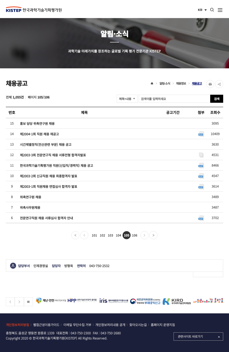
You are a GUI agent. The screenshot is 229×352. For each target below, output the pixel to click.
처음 (75, 235)
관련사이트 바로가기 (199, 336)
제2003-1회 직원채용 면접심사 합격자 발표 (48, 186)
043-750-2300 (81, 333)
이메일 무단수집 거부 (77, 325)
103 (110, 235)
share (219, 84)
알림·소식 (164, 83)
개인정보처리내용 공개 (110, 325)
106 (134, 235)
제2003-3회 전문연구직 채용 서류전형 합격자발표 (53, 155)
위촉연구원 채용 (30, 197)
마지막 (153, 235)
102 (102, 235)
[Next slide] (19, 301)
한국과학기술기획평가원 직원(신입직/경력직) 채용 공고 (56, 165)
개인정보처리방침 (17, 325)
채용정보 (181, 83)
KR (203, 10)
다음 (144, 235)
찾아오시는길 (138, 325)
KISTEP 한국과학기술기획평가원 (34, 9)
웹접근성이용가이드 (46, 325)
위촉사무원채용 (30, 207)
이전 (84, 235)
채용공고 (197, 83)
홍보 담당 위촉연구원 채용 (37, 123)
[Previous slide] (10, 301)
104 (118, 235)
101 (94, 235)
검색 (216, 98)
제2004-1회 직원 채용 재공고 (39, 134)
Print (210, 84)
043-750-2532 (99, 265)
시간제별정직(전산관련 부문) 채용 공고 (45, 144)
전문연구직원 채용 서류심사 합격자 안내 (46, 218)
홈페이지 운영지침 (163, 325)
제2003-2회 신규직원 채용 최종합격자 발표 (48, 176)
